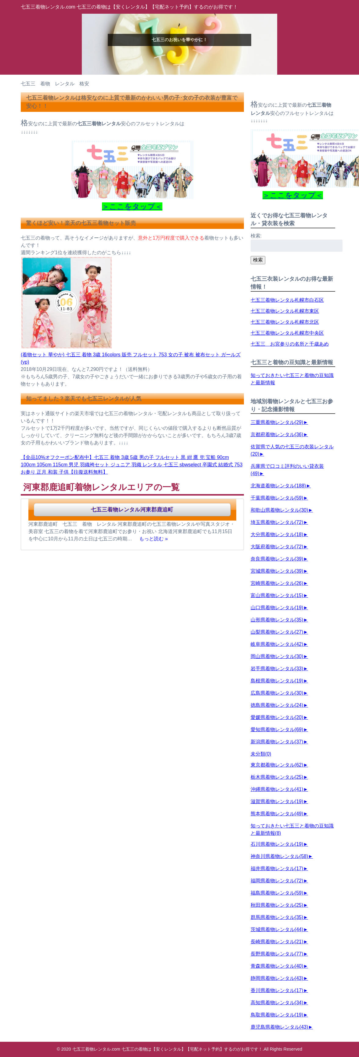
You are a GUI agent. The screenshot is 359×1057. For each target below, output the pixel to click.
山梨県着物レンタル (277, 632)
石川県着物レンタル (277, 844)
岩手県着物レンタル (277, 668)
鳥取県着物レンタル (277, 1014)
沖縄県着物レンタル (277, 789)
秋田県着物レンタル (277, 905)
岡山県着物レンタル (277, 656)
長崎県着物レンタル (277, 941)
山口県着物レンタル (277, 607)
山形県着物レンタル (277, 619)
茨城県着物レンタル (277, 929)
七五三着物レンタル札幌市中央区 (287, 333)
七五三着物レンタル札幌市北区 (285, 322)
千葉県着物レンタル (277, 497)
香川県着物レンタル (277, 990)
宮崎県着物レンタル (277, 583)
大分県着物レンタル (277, 534)
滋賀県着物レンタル (277, 801)
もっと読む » (153, 538)
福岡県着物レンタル (277, 880)
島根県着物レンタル (277, 680)
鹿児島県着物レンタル (279, 1027)
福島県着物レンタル (277, 892)
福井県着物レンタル (277, 868)
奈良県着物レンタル (277, 558)
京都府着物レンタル (277, 434)
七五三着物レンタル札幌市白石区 (287, 300)
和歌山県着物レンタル (279, 510)
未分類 (261, 753)
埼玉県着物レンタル (277, 522)
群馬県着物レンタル (277, 917)
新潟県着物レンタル (277, 741)
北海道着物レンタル (278, 485)
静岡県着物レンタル (277, 978)
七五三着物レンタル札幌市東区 (285, 311)
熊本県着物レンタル (277, 813)
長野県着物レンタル (277, 953)
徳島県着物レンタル (277, 705)
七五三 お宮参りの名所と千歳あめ (290, 344)
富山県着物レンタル (277, 595)
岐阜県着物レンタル (277, 644)
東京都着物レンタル (277, 764)
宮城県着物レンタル (277, 571)
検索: (256, 235)
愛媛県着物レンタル (277, 717)
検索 (258, 259)
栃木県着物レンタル (277, 777)
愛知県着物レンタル (277, 729)
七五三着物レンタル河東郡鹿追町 (132, 510)
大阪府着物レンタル (277, 546)
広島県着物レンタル (277, 693)
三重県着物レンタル (277, 422)
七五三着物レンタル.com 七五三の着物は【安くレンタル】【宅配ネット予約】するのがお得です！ (129, 6)
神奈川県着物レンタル (279, 856)
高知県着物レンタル (277, 1002)
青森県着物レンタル (277, 966)
